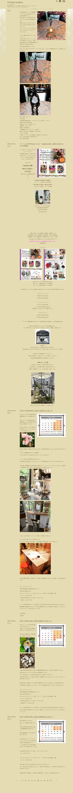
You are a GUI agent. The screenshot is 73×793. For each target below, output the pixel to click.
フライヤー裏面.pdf (38, 285)
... (19, 780)
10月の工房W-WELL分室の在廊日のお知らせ (36, 411)
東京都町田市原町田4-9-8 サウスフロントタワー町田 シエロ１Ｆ (35, 120)
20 (50, 780)
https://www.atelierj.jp (42, 209)
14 (32, 780)
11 (22, 780)
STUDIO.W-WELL (15, 2)
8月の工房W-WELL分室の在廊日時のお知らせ (36, 717)
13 (28, 780)
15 (35, 780)
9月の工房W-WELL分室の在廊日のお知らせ (36, 621)
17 (41, 780)
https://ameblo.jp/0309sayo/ (26, 122)
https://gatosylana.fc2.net (44, 306)
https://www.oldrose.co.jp (25, 591)
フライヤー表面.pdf (39, 283)
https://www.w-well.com (43, 317)
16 (38, 780)
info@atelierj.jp (58, 321)
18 (44, 780)
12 (25, 780)
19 (47, 780)
